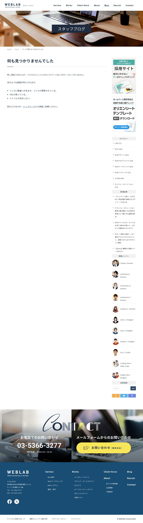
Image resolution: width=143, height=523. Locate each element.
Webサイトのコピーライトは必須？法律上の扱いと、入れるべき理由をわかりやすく (125, 225)
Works (75, 472)
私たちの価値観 (112, 483)
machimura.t (125, 297)
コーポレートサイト (81, 477)
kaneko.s (123, 341)
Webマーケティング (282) (124, 167)
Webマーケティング (55, 481)
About (107, 478)
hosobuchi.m (125, 286)
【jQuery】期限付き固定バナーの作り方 (125, 249)
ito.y (122, 352)
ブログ (16, 49)
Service (49, 472)
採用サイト (78, 497)
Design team (124, 375)
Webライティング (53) (123, 172)
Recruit (131, 478)
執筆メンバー (124, 256)
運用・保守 (52, 489)
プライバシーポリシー (59, 519)
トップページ (29, 106)
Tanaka (123, 263)
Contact (131, 484)
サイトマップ (75, 519)
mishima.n (124, 309)
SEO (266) (118, 149)
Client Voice (110, 472)
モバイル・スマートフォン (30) (124, 185)
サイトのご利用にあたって (16, 519)
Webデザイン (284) (122, 155)
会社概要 (109, 488)
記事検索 (123, 383)
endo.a (123, 320)
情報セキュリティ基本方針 (39, 519)
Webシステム (53, 485)
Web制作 (51, 477)
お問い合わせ (107, 447)
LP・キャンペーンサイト (83, 489)
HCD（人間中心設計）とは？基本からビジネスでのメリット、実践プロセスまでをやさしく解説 (125, 238)
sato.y (122, 331)
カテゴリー (124, 138)
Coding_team (125, 363)
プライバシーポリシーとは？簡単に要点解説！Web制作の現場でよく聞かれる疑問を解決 (125, 212)
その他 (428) (119, 178)
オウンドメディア (80, 493)
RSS (116, 395)
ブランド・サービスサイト (84, 481)
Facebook (132, 395)
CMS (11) (118, 143)
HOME (9, 49)
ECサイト (77, 485)
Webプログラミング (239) (124, 161)
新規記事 (123, 192)
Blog (129, 472)
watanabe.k (124, 274)
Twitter (124, 395)
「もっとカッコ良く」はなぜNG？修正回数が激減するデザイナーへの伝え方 (125, 199)
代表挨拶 (109, 492)
